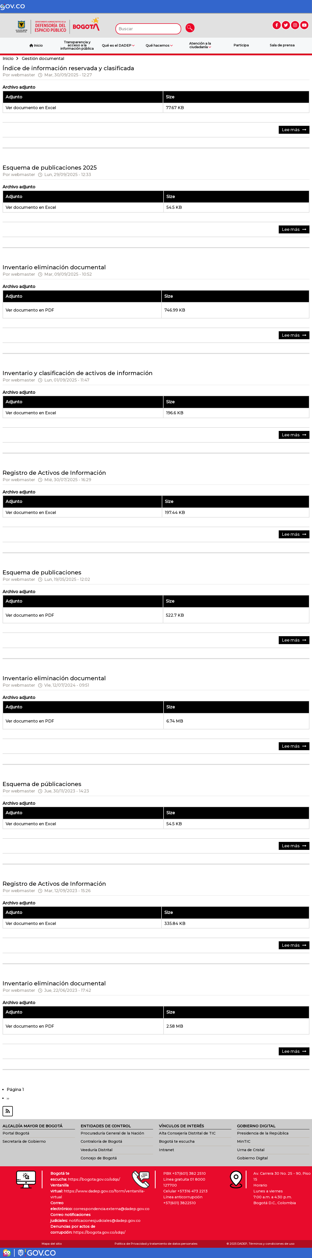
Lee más (295, 130)
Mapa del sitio (52, 1243)
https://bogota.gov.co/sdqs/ (94, 1179)
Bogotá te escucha (177, 1141)
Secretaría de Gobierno (24, 1141)
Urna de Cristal (250, 1150)
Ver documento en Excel (31, 107)
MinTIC (243, 1141)
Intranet (166, 1150)
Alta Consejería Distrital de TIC (187, 1133)
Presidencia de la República (262, 1133)
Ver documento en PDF (30, 310)
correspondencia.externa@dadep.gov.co (111, 1209)
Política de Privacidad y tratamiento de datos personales (156, 1243)
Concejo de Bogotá (99, 1158)
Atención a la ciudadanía (200, 45)
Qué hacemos (159, 45)
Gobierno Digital (252, 1158)
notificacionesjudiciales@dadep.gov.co (105, 1220)
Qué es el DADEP (118, 45)
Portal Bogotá (16, 1133)
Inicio (8, 58)
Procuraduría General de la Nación (112, 1133)
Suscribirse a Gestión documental (156, 1111)
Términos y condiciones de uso (271, 1243)
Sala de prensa (282, 45)
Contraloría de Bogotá (101, 1141)
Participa (241, 45)
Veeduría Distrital (96, 1150)
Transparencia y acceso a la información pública (77, 45)
